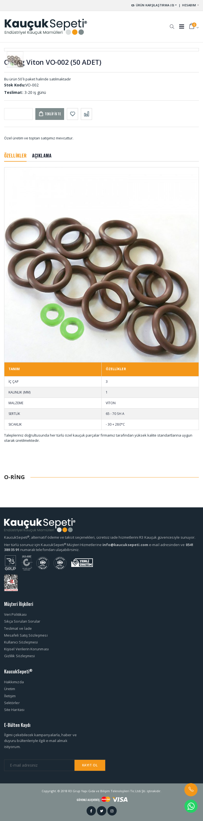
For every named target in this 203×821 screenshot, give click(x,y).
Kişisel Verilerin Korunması (26, 648)
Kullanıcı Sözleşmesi (21, 642)
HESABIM (189, 5)
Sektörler (12, 702)
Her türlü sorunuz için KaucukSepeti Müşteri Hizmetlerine (53, 544)
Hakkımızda (14, 681)
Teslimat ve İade (18, 628)
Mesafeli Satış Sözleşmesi (26, 635)
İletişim (10, 695)
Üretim (9, 688)
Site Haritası (14, 709)
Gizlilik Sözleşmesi (19, 655)
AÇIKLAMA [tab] (42, 155)
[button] (171, 23)
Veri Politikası (15, 614)
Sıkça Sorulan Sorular (22, 621)
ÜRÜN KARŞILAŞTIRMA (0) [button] (152, 5)
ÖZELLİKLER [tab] (15, 155)
